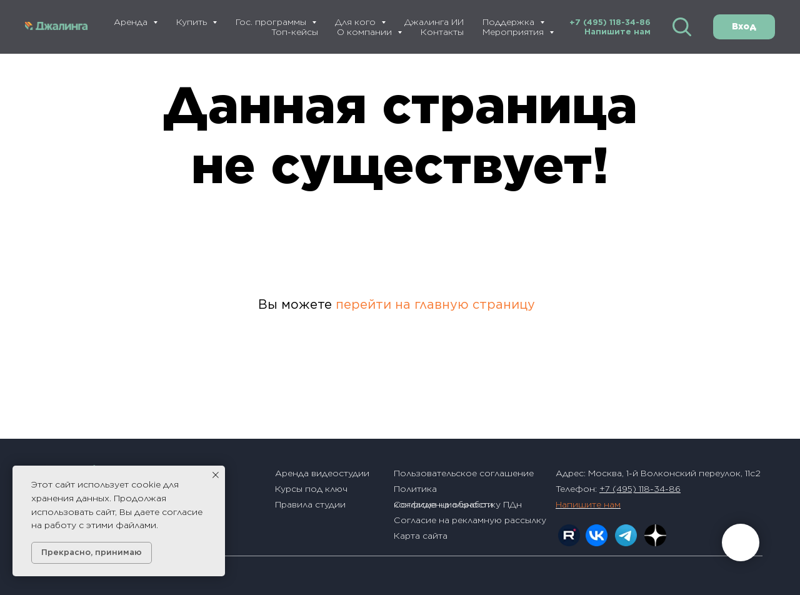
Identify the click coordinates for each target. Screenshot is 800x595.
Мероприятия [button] (514, 32)
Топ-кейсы (294, 32)
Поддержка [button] (509, 22)
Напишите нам (617, 31)
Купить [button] (192, 22)
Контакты (442, 32)
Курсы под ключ (311, 489)
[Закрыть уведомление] (215, 475)
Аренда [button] (132, 22)
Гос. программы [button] (272, 22)
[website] (681, 27)
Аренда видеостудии (322, 473)
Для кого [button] (356, 22)
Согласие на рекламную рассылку (470, 520)
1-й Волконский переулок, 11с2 (693, 473)
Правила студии (310, 504)
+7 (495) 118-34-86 (610, 22)
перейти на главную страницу (435, 304)
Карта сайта (421, 536)
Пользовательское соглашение (464, 473)
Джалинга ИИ (434, 22)
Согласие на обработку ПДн (458, 504)
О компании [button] (365, 32)
